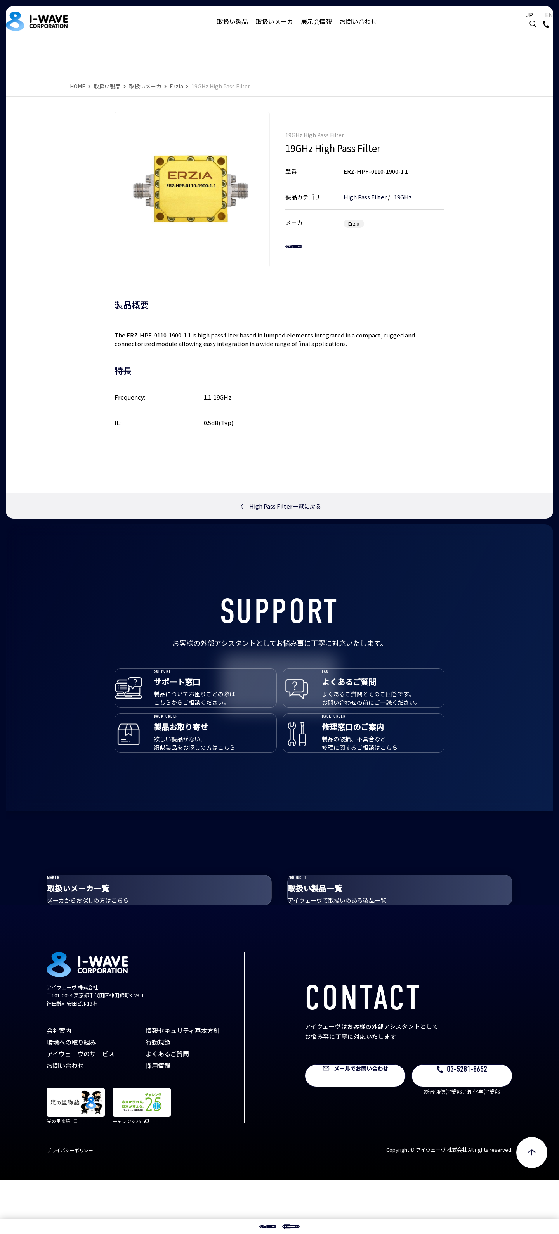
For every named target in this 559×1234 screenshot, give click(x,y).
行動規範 (158, 1096)
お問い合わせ (358, 29)
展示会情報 (316, 29)
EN (530, 22)
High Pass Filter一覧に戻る (279, 506)
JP (510, 22)
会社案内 (59, 1084)
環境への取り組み (71, 1096)
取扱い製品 (232, 29)
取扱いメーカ (274, 29)
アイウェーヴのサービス (81, 1108)
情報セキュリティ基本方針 (183, 1084)
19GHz (403, 189)
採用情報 (158, 1119)
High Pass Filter (365, 189)
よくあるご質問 (167, 1108)
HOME (77, 86)
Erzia (176, 86)
